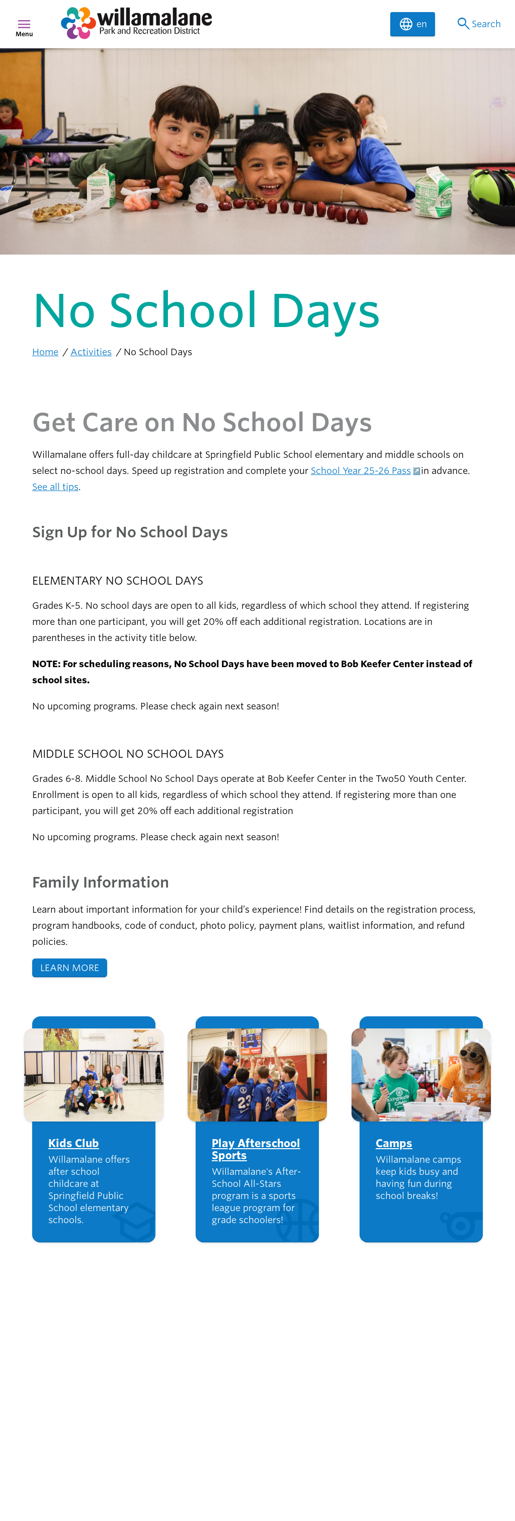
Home (45, 352)
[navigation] (219, 24)
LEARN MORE (69, 968)
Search (478, 24)
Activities (91, 352)
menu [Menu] (24, 24)
